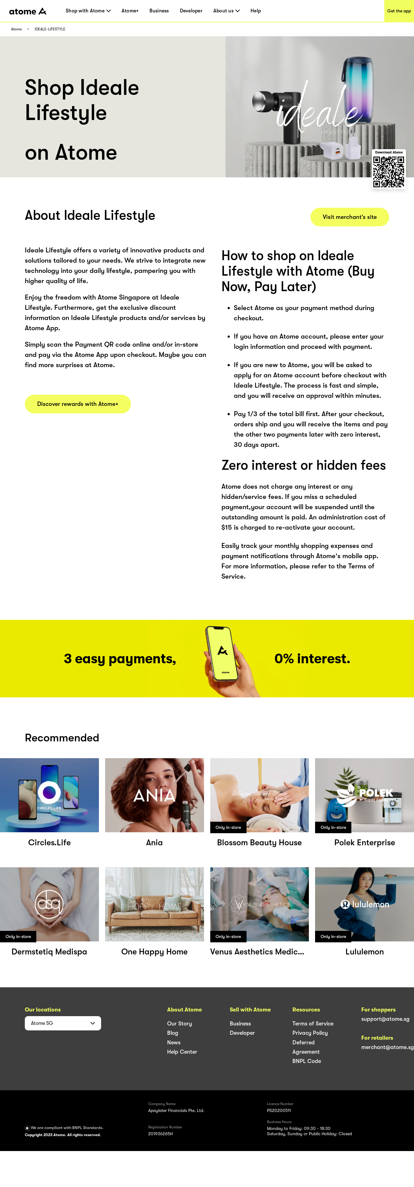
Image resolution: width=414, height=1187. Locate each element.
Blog (172, 1033)
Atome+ (130, 11)
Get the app (399, 10)
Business (159, 11)
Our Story (179, 1023)
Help (256, 11)
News (173, 1042)
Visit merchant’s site (350, 217)
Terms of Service (312, 1023)
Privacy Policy (310, 1033)
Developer (191, 11)
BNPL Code (306, 1061)
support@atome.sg (385, 1019)
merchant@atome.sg (387, 1047)
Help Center (182, 1052)
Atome (16, 29)
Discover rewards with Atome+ (77, 404)
